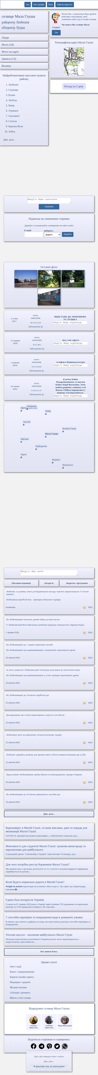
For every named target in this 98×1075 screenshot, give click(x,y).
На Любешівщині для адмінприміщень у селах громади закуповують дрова (42, 678)
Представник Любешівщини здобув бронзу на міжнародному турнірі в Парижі (44, 777)
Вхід (50, 4)
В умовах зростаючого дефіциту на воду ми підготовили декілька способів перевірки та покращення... (49, 923)
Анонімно (49, 208)
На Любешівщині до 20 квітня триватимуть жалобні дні (33, 797)
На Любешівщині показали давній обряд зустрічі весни (33, 622)
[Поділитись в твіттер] (57, 1049)
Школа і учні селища (20, 1000)
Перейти (68, 235)
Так (56, 33)
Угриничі (13, 110)
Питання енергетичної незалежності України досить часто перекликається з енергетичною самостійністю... (49, 941)
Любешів (13, 84)
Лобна (11, 131)
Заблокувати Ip (35, 327)
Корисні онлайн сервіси (22, 979)
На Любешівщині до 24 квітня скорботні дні (27, 697)
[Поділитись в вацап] (65, 1049)
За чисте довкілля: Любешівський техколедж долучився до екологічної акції (43, 672)
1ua (27, 4)
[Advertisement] (49, 172)
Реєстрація (39, 4)
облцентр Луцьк (13, 27)
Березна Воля (15, 126)
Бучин (11, 95)
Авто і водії (15, 969)
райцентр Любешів (15, 22)
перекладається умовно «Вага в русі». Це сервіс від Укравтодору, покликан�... (49, 888)
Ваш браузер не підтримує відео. (49, 252)
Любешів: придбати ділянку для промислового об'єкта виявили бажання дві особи (46, 757)
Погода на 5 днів (73, 86)
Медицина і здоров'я (20, 984)
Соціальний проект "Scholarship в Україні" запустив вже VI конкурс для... (49, 852)
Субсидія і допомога (20, 995)
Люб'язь (12, 100)
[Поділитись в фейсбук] (33, 1049)
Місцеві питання (18, 990)
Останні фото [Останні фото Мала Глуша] (49, 268)
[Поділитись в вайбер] (49, 1049)
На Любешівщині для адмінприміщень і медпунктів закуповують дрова (40, 652)
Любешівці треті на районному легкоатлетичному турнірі (34, 737)
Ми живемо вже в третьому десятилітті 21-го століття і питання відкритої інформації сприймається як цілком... (49, 870)
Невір (11, 105)
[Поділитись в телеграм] (42, 1049)
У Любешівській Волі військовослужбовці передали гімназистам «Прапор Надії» (45, 627)
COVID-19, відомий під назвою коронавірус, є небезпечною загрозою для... (49, 834)
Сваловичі (14, 116)
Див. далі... (49, 1061)
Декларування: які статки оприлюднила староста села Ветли (35, 717)
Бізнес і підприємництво (22, 974)
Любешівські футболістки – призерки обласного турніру (33, 602)
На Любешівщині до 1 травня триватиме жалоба (29, 647)
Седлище (13, 89)
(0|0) (90, 609)
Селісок (12, 121)
